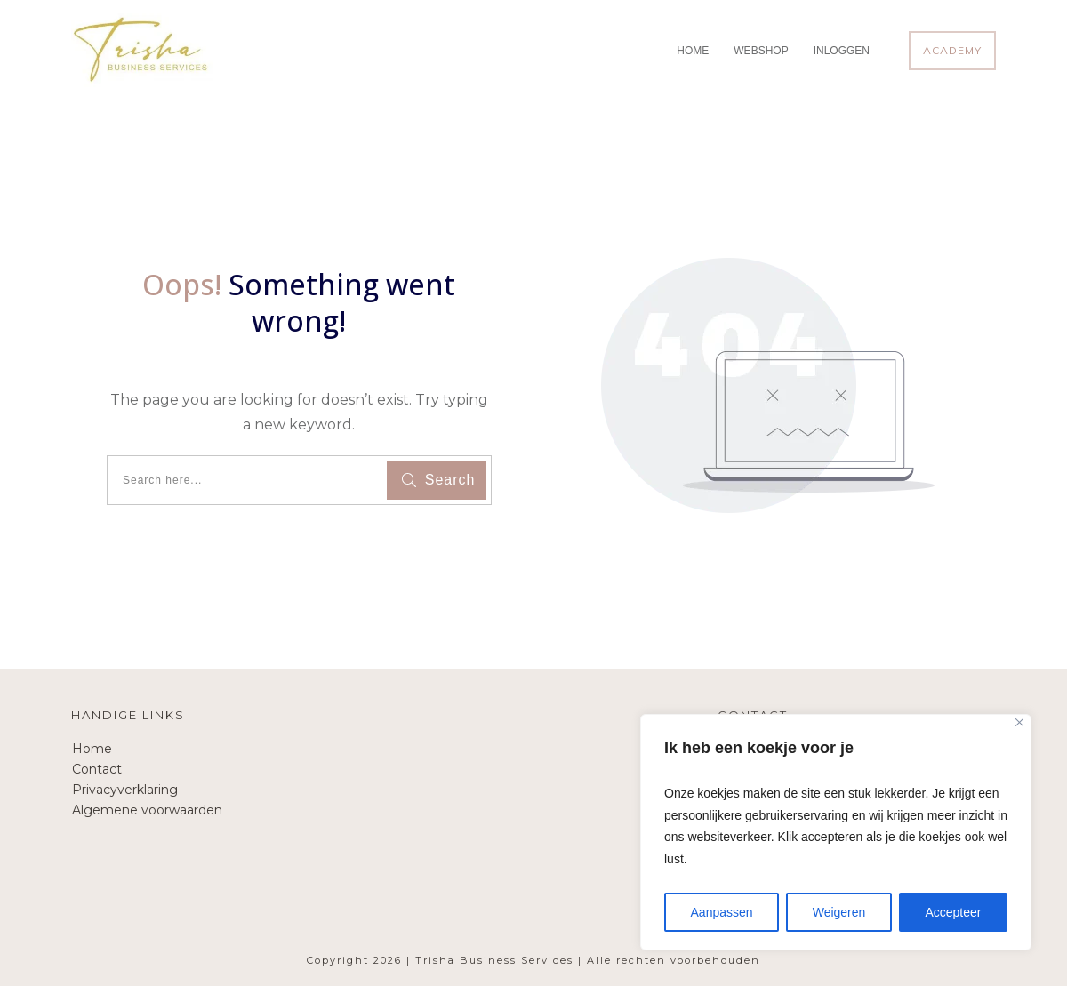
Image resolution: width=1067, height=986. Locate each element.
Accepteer (953, 912)
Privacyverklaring (125, 790)
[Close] (1019, 722)
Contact (97, 769)
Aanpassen (722, 912)
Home (92, 749)
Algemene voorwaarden (147, 810)
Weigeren (839, 912)
